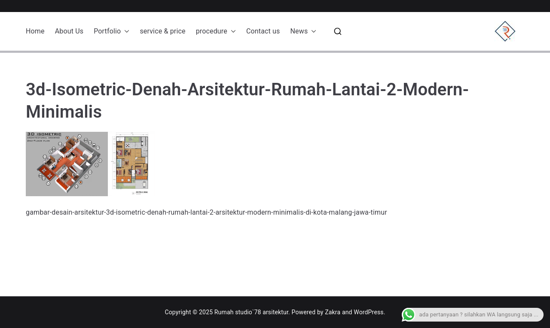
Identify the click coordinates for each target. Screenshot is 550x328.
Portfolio (111, 31)
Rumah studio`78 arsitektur (251, 312)
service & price (162, 31)
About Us (69, 31)
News (303, 31)
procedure (216, 31)
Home (35, 31)
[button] (125, 31)
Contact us (263, 31)
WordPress (368, 312)
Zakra (332, 312)
